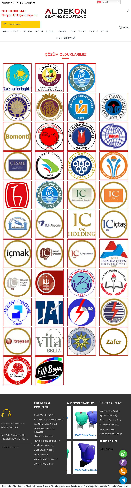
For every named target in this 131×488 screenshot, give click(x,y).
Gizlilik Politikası (106, 449)
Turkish (103, 2)
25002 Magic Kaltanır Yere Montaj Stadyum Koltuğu (82, 470)
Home (57, 38)
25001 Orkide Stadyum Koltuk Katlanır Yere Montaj (82, 435)
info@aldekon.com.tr (10, 447)
